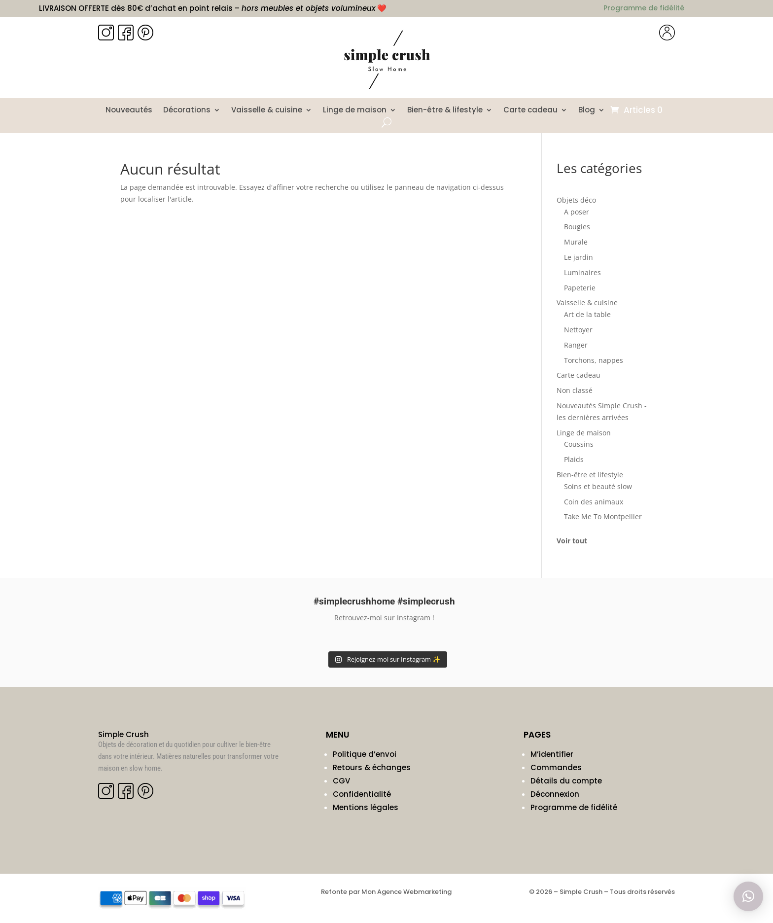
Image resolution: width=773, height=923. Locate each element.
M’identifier (551, 754)
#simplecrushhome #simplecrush (384, 601)
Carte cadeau (530, 110)
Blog (586, 110)
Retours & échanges (372, 767)
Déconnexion (554, 794)
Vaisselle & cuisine (266, 110)
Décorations (187, 110)
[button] (748, 896)
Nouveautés (128, 110)
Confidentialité (362, 794)
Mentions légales (365, 807)
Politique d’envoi (364, 754)
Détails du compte (566, 781)
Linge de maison (354, 110)
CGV (341, 781)
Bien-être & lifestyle (445, 110)
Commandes (556, 767)
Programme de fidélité (573, 807)
